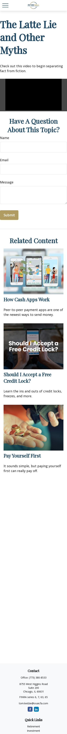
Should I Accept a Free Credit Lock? (27, 377)
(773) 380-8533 (37, 677)
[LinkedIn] (36, 709)
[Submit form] (9, 215)
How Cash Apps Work (26, 299)
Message (6, 182)
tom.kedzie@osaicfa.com (33, 703)
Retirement (33, 726)
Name (4, 138)
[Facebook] (30, 709)
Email (4, 160)
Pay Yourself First (22, 455)
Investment (33, 730)
